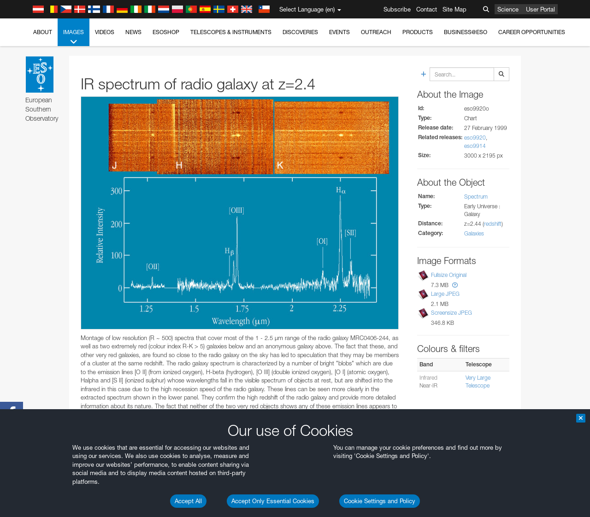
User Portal (540, 9)
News (133, 32)
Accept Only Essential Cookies (272, 501)
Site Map (454, 9)
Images (73, 37)
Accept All (188, 501)
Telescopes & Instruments (230, 32)
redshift (493, 223)
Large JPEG (445, 293)
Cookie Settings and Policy (379, 501)
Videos (104, 32)
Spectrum (476, 196)
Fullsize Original (448, 274)
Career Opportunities (531, 32)
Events (339, 32)
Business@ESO (465, 32)
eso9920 (475, 137)
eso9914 (475, 145)
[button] (455, 285)
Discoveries (300, 32)
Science (508, 9)
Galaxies (474, 233)
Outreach (376, 32)
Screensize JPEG (451, 312)
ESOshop (166, 32)
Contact (426, 9)
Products (417, 32)
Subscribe (397, 9)
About (42, 32)
